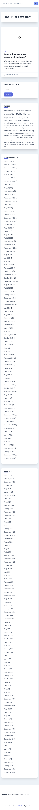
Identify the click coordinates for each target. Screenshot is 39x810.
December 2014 (9, 415)
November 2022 (9, 221)
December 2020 (9, 275)
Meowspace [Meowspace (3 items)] (11, 140)
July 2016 (7, 368)
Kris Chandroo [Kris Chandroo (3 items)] (27, 135)
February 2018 (8, 335)
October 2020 (8, 278)
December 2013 (9, 455)
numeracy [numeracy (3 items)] (16, 140)
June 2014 (7, 435)
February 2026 (9, 164)
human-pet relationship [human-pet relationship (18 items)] (23, 130)
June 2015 (7, 398)
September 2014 (9, 425)
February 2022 (9, 241)
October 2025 (8, 171)
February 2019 (8, 321)
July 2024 (7, 185)
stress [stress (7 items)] (14, 144)
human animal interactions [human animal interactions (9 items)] (14, 133)
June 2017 (7, 345)
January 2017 (8, 361)
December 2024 (9, 181)
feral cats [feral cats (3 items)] (14, 125)
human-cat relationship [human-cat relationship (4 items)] (17, 128)
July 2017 (7, 341)
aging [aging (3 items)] (5, 110)
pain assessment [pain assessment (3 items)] (24, 140)
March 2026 (8, 161)
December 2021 (9, 245)
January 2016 (8, 381)
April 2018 (7, 331)
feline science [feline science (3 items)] (8, 125)
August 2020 (8, 285)
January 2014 (8, 452)
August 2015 (8, 395)
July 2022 (7, 231)
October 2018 (8, 325)
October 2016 (8, 365)
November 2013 (9, 458)
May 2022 (7, 235)
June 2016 (7, 371)
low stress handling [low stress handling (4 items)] (22, 137)
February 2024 (9, 191)
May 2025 (7, 174)
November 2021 (9, 248)
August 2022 (8, 228)
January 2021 (8, 271)
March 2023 (8, 211)
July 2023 (7, 205)
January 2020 (8, 295)
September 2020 (9, 281)
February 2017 (8, 358)
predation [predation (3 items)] (6, 142)
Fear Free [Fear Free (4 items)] (16, 123)
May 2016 (7, 375)
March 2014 (8, 445)
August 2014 (8, 428)
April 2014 (7, 442)
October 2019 (8, 301)
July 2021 (7, 258)
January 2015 (8, 411)
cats (6, 51)
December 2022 (9, 218)
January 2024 (8, 194)
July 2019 (7, 308)
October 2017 (8, 338)
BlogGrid (21, 806)
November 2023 (9, 198)
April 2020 (7, 288)
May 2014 (7, 438)
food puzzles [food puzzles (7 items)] (21, 125)
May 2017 (7, 348)
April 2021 (7, 261)
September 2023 (9, 201)
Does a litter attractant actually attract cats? (15, 55)
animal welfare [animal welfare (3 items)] (20, 110)
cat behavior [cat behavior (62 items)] (19, 113)
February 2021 (8, 268)
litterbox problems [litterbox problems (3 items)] (12, 137)
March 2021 (8, 265)
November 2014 (9, 418)
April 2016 (7, 378)
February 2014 (8, 448)
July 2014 (7, 432)
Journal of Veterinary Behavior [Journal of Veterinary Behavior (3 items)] (12, 135)
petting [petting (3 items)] (30, 140)
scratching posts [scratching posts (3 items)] (20, 142)
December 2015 (9, 385)
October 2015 (8, 388)
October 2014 (8, 421)
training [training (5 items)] (19, 144)
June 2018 (7, 328)
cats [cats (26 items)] (12, 117)
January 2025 (8, 178)
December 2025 (9, 168)
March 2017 (8, 355)
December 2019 (9, 298)
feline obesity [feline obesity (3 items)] (30, 123)
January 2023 (8, 215)
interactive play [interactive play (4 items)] (29, 133)
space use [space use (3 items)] (9, 144)
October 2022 (8, 225)
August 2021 (8, 255)
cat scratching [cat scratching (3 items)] (19, 118)
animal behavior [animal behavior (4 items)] (11, 110)
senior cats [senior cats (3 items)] (28, 142)
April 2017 (7, 351)
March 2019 (8, 318)
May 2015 (7, 402)
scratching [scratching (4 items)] (12, 142)
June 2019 (7, 311)
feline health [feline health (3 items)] (23, 123)
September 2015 (9, 391)
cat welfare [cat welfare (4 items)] (26, 118)
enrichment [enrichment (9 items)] (13, 120)
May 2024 (7, 188)
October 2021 (8, 251)
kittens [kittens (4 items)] (22, 135)
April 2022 (7, 238)
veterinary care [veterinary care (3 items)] (26, 144)
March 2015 (8, 405)
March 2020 (8, 291)
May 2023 (7, 208)
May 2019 (7, 315)
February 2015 (8, 408)
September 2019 (9, 305)
